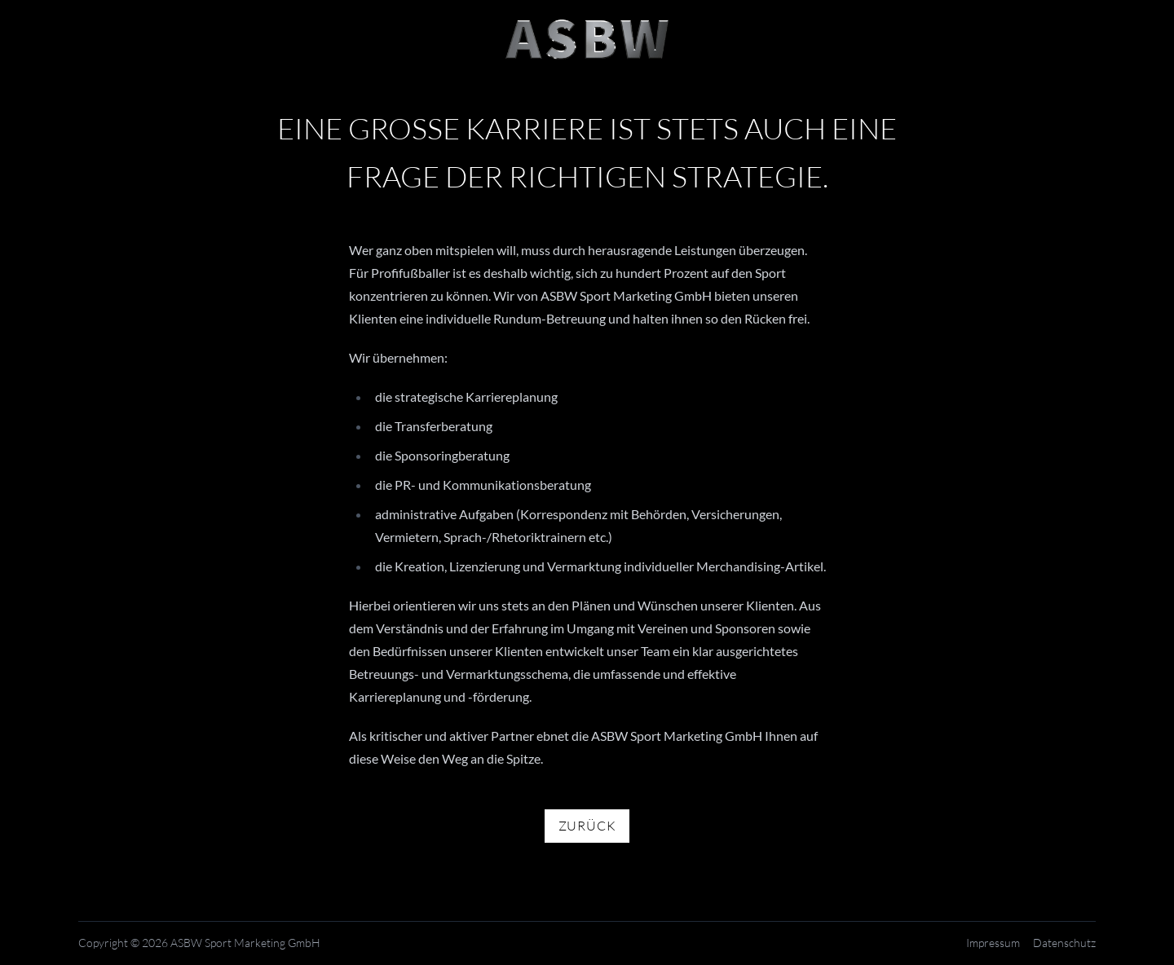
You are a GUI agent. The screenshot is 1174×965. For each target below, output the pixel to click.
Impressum (993, 943)
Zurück (587, 826)
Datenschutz (1064, 943)
